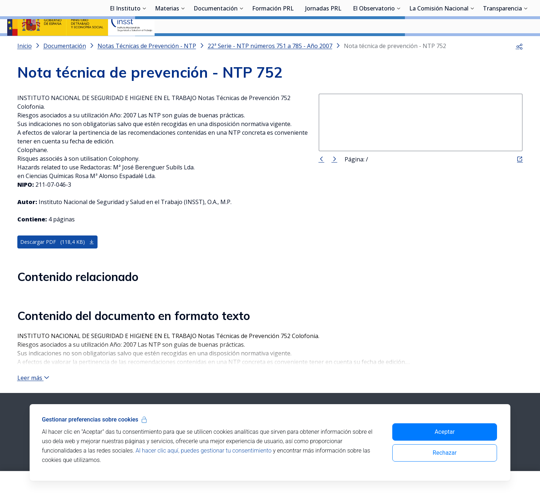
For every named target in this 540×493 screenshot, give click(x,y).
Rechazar (445, 452)
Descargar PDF (57, 261)
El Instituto (125, 45)
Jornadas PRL (323, 45)
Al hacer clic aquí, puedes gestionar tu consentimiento (203, 450)
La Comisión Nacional (438, 45)
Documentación (216, 45)
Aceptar (445, 431)
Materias (167, 45)
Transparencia (502, 45)
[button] (519, 65)
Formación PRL (273, 45)
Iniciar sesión (505, 16)
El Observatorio (374, 45)
